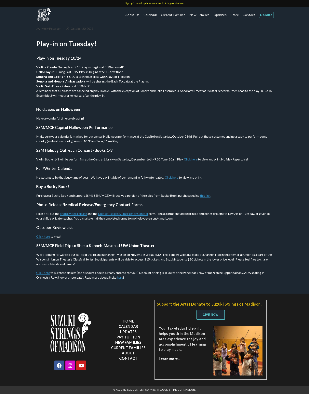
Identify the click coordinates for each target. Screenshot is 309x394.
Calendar (128, 326)
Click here (190, 159)
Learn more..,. (170, 359)
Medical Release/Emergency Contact (123, 213)
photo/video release (73, 213)
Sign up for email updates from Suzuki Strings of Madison (154, 3)
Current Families (128, 348)
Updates (128, 332)
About (128, 353)
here (120, 277)
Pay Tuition (128, 337)
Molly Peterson (51, 28)
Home (128, 321)
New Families (128, 342)
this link (205, 195)
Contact (128, 358)
